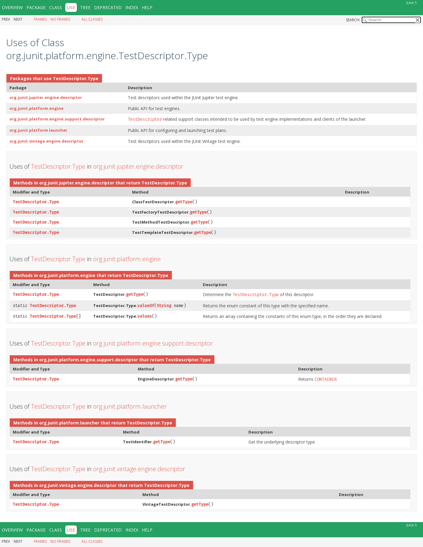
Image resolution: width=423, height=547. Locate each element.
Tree (85, 7)
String (164, 305)
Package (36, 7)
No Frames (60, 19)
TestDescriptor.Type (75, 78)
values (144, 316)
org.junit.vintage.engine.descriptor (46, 141)
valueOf (145, 305)
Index (131, 7)
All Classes (91, 19)
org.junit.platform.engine (36, 108)
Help (147, 7)
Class (55, 7)
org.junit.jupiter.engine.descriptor (45, 97)
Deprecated (108, 7)
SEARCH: (353, 19)
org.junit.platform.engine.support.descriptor (57, 119)
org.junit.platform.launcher (38, 130)
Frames (40, 19)
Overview (12, 7)
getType (183, 201)
